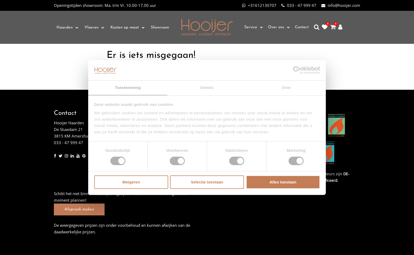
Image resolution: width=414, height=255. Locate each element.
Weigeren (131, 182)
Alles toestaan (283, 182)
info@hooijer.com (340, 5)
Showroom (160, 28)
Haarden (65, 28)
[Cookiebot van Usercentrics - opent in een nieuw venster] (297, 70)
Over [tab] (286, 87)
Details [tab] (207, 87)
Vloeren (91, 28)
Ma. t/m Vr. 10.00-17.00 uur (105, 5)
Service (250, 27)
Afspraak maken (79, 209)
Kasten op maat (124, 28)
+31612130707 (259, 5)
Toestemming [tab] (128, 87)
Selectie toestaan (207, 182)
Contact (302, 27)
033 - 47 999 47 (298, 5)
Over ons (276, 27)
